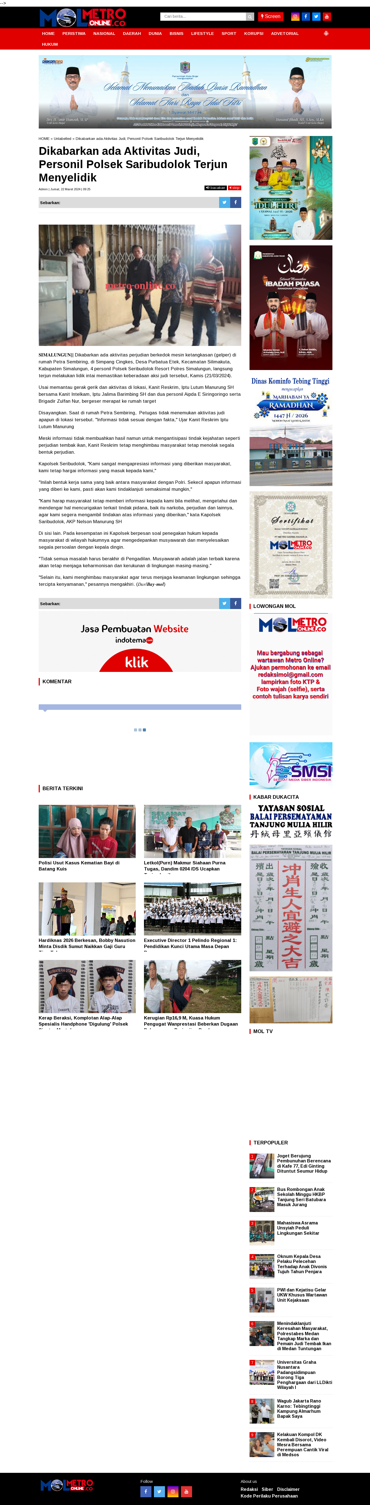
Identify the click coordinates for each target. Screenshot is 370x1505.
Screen (270, 16)
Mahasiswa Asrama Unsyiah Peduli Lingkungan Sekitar (298, 1228)
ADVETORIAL (285, 33)
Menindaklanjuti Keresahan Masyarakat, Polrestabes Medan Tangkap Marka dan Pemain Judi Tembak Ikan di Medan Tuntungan (304, 1336)
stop (235, 188)
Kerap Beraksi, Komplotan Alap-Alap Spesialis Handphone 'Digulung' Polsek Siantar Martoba (83, 1024)
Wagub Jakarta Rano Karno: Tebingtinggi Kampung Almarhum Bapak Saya (299, 1409)
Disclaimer (288, 1489)
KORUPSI (253, 33)
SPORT (229, 33)
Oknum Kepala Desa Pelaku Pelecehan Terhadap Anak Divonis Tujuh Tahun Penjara (302, 1264)
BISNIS (176, 33)
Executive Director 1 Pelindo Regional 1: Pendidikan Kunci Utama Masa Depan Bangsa (190, 946)
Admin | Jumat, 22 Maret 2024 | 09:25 (64, 189)
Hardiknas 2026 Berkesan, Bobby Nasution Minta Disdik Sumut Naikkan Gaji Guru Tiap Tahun (87, 946)
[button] (326, 31)
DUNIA (155, 33)
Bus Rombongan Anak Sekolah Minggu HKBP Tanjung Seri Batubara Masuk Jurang (301, 1197)
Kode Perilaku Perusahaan (269, 1496)
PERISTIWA (74, 33)
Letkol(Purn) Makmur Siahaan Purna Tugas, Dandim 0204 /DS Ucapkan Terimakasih (184, 869)
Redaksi (249, 1489)
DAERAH (132, 33)
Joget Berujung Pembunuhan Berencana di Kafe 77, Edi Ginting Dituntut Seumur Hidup (304, 1163)
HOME (48, 33)
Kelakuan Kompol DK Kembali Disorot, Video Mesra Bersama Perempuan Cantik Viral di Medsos (302, 1444)
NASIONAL (104, 33)
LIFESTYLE (202, 33)
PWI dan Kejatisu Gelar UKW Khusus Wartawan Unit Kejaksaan (302, 1295)
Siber (267, 1489)
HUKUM (50, 44)
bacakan (215, 188)
